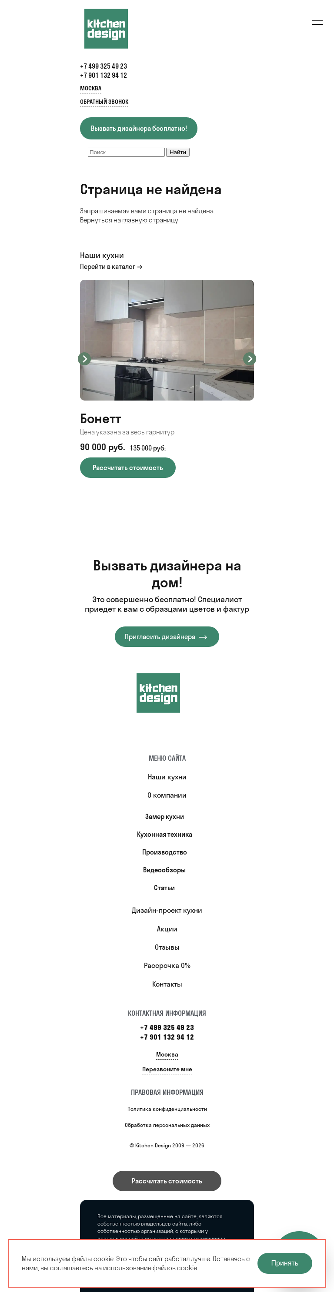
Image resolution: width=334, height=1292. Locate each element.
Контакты (167, 984)
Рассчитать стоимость (167, 1181)
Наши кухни (167, 776)
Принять (285, 1263)
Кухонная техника (164, 834)
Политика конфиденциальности (167, 1109)
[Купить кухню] (167, 693)
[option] (167, 379)
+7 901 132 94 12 (103, 75)
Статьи (164, 888)
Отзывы (167, 947)
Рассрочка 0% (167, 965)
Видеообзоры (164, 870)
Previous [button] (84, 358)
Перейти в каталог (107, 266)
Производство (164, 852)
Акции (167, 928)
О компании (167, 795)
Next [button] (249, 358)
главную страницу (150, 220)
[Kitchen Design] (114, 29)
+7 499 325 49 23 (103, 66)
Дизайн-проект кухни (167, 910)
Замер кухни (164, 816)
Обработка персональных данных (167, 1125)
